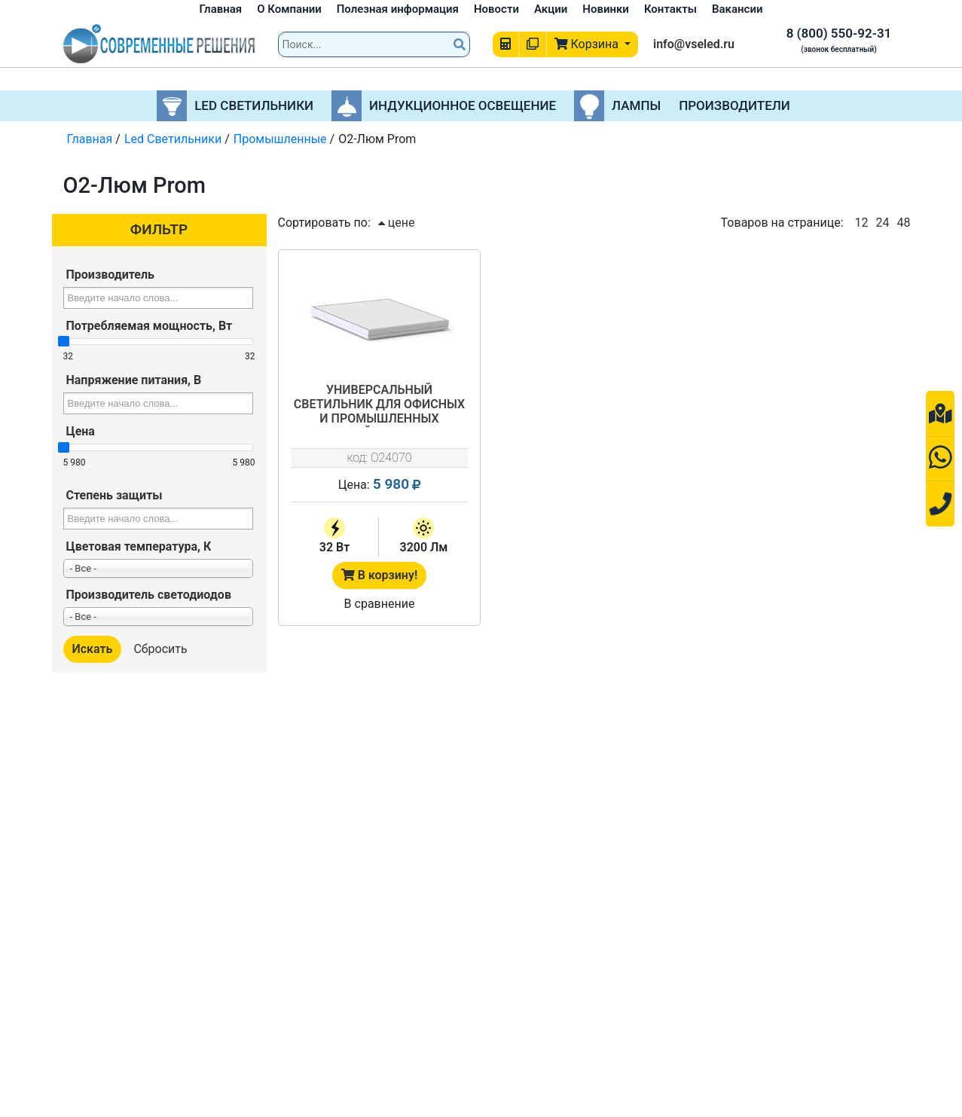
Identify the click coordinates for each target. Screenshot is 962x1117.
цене (396, 222)
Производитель (110, 274)
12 (862, 222)
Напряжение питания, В (134, 380)
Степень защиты (114, 495)
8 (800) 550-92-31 (839, 33)
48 (904, 222)
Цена (80, 431)
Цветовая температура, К (139, 546)
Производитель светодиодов (148, 594)
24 (883, 222)
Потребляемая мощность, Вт (149, 326)
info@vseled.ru (693, 44)
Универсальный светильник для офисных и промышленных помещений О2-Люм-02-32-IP (379, 405)
